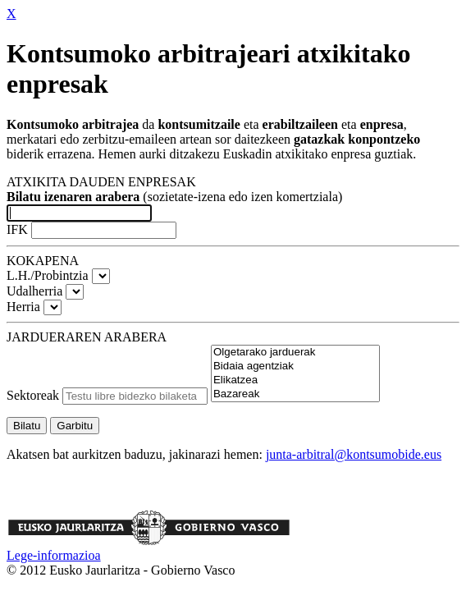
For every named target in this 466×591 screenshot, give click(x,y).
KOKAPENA (43, 261)
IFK (19, 229)
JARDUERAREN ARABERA (87, 337)
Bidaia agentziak (295, 366)
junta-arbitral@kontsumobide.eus (353, 454)
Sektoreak (33, 395)
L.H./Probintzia (48, 275)
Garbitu (75, 425)
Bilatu (26, 425)
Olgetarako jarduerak (295, 353)
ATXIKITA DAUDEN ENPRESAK (101, 182)
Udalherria (34, 291)
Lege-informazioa (54, 555)
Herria (23, 307)
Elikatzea (295, 380)
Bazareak (295, 394)
